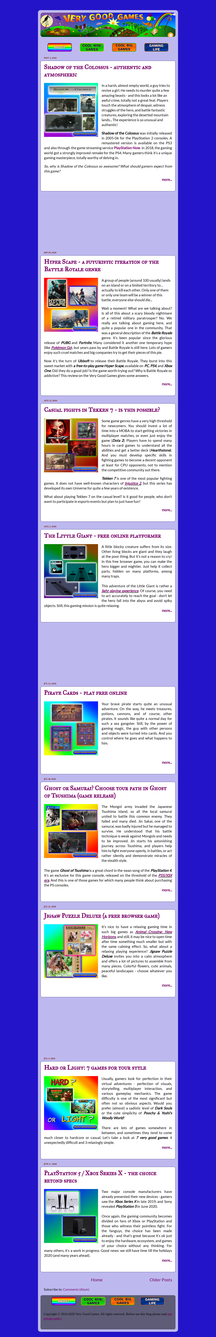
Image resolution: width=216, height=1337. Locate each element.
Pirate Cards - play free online (85, 692)
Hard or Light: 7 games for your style (95, 1067)
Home (97, 1279)
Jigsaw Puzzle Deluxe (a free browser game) (101, 915)
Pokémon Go (61, 347)
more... (167, 179)
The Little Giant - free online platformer (102, 535)
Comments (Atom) (76, 1289)
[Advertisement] (108, 221)
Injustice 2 (133, 483)
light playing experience (120, 591)
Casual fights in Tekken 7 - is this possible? (102, 409)
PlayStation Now (127, 148)
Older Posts (161, 1279)
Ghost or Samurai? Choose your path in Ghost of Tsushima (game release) (105, 791)
